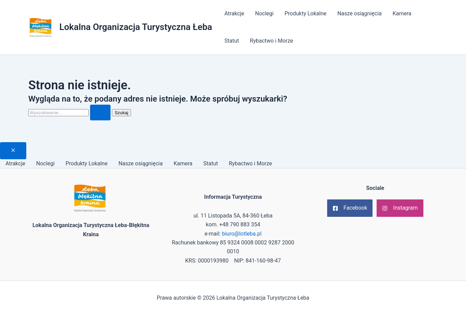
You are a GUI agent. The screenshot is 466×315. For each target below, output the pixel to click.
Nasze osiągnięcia (359, 13)
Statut (231, 41)
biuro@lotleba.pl (242, 233)
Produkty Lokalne (305, 13)
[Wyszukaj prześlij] (100, 112)
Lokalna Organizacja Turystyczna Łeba (135, 27)
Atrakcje (234, 13)
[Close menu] (13, 150)
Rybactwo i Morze (271, 41)
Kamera (402, 13)
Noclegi (264, 13)
